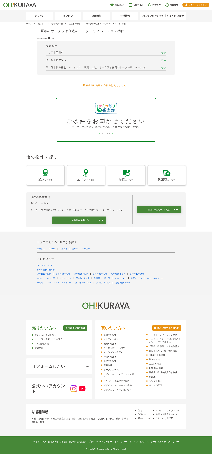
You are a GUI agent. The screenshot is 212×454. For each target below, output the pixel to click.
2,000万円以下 (156, 364)
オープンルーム (111, 369)
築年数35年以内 (118, 274)
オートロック (66, 278)
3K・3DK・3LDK (45, 265)
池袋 (93, 418)
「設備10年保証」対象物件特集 (164, 346)
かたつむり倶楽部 (164, 418)
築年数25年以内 (81, 274)
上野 (80, 418)
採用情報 (63, 441)
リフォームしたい (48, 366)
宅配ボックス (137, 278)
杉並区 (52, 249)
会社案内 (52, 441)
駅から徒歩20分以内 (46, 270)
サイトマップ (39, 441)
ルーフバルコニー (155, 278)
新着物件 (108, 365)
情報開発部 (43, 418)
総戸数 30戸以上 (103, 282)
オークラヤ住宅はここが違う (48, 339)
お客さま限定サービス (166, 414)
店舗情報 (96, 15)
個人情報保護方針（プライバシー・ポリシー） (92, 441)
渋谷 (86, 418)
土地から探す (110, 361)
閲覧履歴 (174, 5)
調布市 (75, 249)
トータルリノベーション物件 (163, 335)
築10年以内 (154, 359)
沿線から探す (110, 335)
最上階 (107, 278)
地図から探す (110, 343)
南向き (40, 278)
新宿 (68, 418)
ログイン (197, 5)
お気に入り (120, 5)
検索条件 (157, 5)
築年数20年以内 (63, 274)
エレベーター (120, 278)
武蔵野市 (64, 249)
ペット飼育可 (155, 385)
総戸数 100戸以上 (83, 282)
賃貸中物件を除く (123, 282)
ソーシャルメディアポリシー (165, 441)
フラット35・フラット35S (59, 282)
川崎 (124, 418)
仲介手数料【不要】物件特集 (163, 351)
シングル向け (155, 381)
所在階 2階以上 (83, 278)
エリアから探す (111, 339)
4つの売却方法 (41, 343)
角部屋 (97, 278)
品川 (74, 418)
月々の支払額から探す (114, 348)
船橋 (42, 422)
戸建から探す (110, 356)
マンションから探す (113, 352)
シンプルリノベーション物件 (118, 390)
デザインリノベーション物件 (118, 385)
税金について (144, 418)
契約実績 (38, 348)
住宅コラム (143, 410)
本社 (34, 418)
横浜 (118, 418)
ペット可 (51, 278)
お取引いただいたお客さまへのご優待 (163, 15)
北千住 (110, 418)
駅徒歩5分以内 (156, 368)
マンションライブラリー (168, 410)
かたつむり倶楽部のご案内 (117, 381)
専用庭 (40, 282)
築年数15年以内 (44, 274)
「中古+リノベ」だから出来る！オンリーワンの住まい (164, 340)
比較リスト (139, 5)
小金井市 (86, 249)
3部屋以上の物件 (157, 355)
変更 (163, 52)
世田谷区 (41, 249)
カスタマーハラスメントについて (132, 441)
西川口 (35, 422)
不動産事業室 (57, 418)
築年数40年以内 (137, 274)
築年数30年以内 (100, 274)
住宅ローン (143, 414)
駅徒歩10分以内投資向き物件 (163, 372)
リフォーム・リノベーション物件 (119, 375)
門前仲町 (101, 418)
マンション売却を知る (45, 335)
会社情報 (125, 15)
